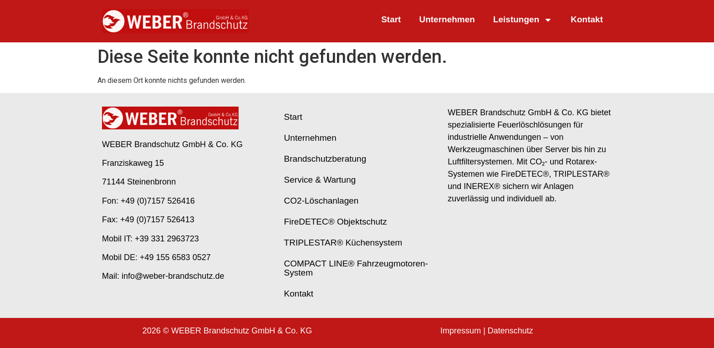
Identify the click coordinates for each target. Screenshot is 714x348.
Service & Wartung (320, 179)
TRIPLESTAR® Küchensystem (343, 242)
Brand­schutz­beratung (325, 159)
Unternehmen (446, 19)
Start (391, 19)
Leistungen (522, 20)
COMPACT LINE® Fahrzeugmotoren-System (356, 268)
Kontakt (587, 19)
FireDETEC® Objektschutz (335, 221)
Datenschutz (510, 330)
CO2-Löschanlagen (321, 200)
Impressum (460, 330)
